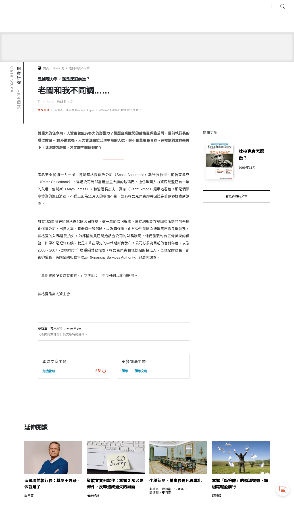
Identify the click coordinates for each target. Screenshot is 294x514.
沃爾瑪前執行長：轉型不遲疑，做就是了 (52, 484)
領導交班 (141, 371)
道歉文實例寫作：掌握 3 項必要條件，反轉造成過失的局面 (115, 484)
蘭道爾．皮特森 (160, 492)
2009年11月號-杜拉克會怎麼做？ (120, 110)
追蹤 (100, 371)
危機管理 (43, 110)
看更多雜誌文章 (236, 196)
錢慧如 (216, 495)
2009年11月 (247, 167)
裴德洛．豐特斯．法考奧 (166, 489)
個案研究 (58, 68)
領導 (125, 371)
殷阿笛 (29, 495)
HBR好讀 (93, 495)
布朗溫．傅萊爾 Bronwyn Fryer (74, 110)
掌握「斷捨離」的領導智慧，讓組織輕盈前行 (240, 484)
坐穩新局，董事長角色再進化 (175, 481)
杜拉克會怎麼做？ (251, 155)
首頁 (46, 68)
